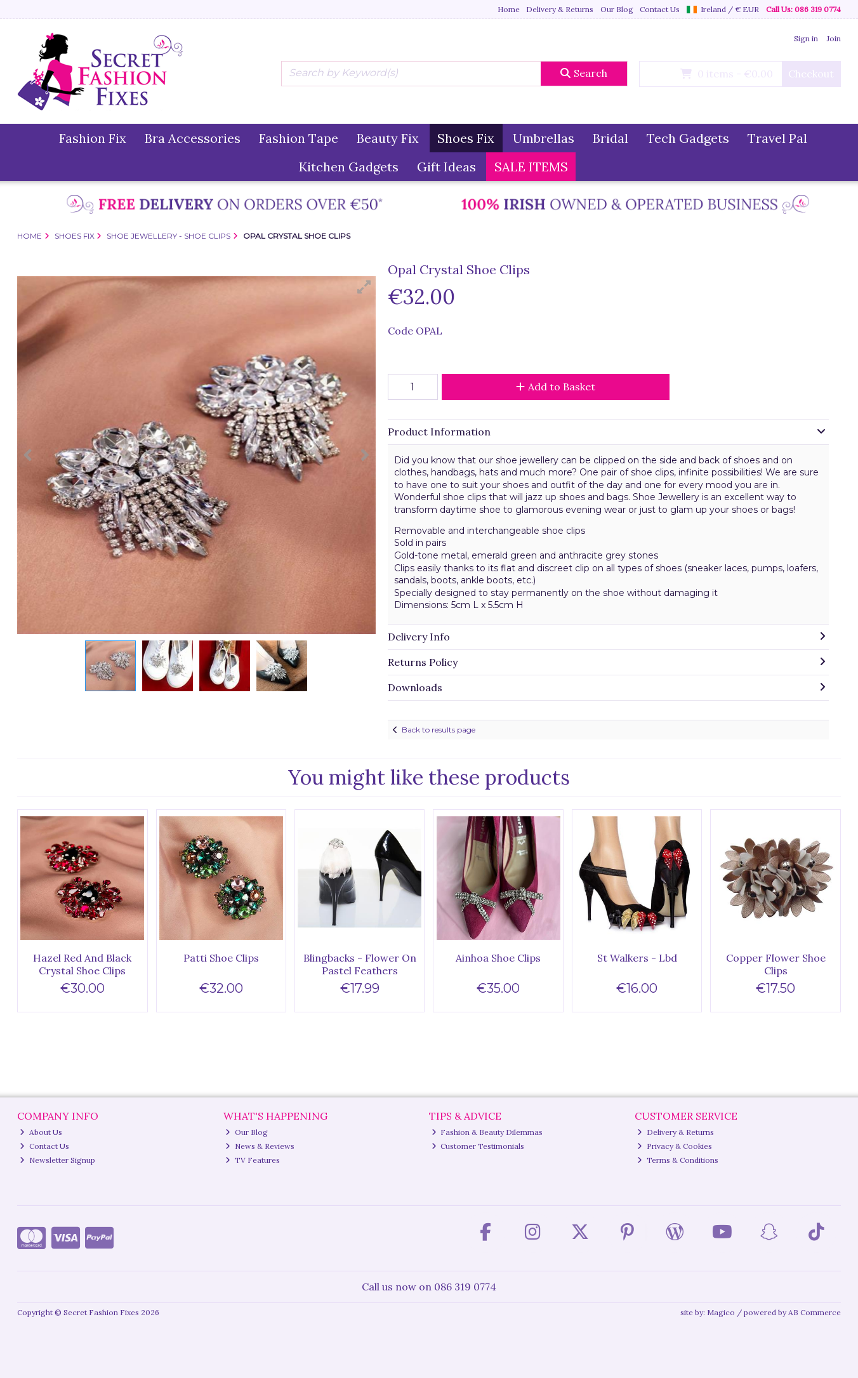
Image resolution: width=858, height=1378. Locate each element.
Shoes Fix (465, 138)
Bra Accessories (193, 138)
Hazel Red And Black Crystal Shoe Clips (82, 963)
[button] (364, 287)
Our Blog (616, 9)
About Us (41, 1132)
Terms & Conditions (677, 1160)
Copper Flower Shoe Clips (776, 963)
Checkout (811, 73)
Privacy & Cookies (674, 1146)
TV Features (252, 1160)
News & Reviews (259, 1146)
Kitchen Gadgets (349, 167)
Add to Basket (555, 386)
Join (834, 38)
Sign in (806, 38)
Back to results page (438, 729)
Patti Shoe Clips (221, 957)
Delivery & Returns (559, 9)
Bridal (610, 138)
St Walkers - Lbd (637, 957)
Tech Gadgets (688, 138)
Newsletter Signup (57, 1160)
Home (509, 9)
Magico (721, 1312)
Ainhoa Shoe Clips (498, 957)
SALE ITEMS (531, 167)
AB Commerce (814, 1312)
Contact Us (660, 9)
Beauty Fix (388, 138)
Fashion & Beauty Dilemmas (487, 1132)
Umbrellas (543, 138)
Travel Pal (777, 138)
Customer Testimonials (478, 1146)
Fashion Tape (298, 138)
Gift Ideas (446, 167)
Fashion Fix (92, 138)
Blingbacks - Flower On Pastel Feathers (359, 963)
